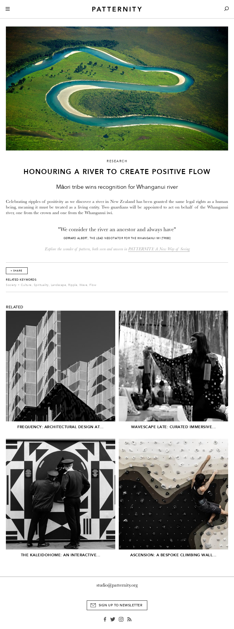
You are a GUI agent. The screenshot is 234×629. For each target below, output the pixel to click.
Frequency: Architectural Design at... (60, 426)
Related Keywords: (21, 280)
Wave (83, 285)
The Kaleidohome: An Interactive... (61, 554)
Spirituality (41, 285)
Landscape (58, 285)
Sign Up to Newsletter (121, 605)
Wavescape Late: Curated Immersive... (173, 426)
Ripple (72, 285)
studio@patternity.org (117, 585)
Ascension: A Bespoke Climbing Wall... (173, 554)
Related (15, 307)
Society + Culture (19, 285)
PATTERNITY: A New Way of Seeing (159, 248)
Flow (92, 285)
